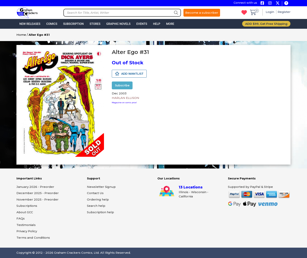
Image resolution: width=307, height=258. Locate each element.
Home (21, 35)
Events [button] (141, 24)
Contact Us (95, 193)
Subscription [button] (73, 24)
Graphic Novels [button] (118, 24)
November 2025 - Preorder (37, 199)
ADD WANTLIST (129, 74)
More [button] (170, 24)
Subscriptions (26, 206)
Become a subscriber (201, 12)
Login (270, 12)
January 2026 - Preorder (35, 187)
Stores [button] (94, 24)
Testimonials (26, 225)
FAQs (20, 218)
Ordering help (98, 199)
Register (284, 12)
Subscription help (100, 212)
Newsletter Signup (101, 187)
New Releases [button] (29, 24)
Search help (96, 206)
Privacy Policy (26, 231)
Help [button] (156, 24)
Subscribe (122, 85)
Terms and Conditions (33, 237)
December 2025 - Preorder (37, 193)
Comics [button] (51, 24)
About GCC (24, 212)
